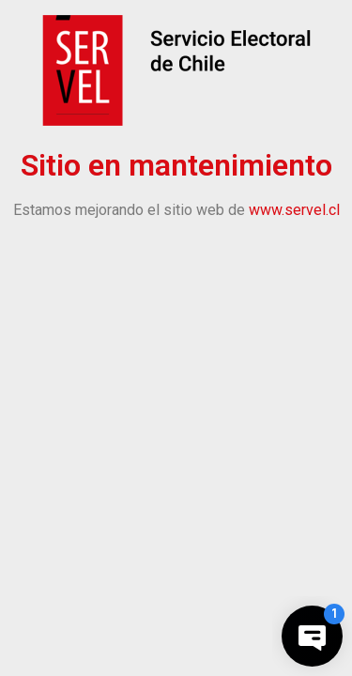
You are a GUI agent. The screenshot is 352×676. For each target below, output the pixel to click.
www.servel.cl (294, 210)
